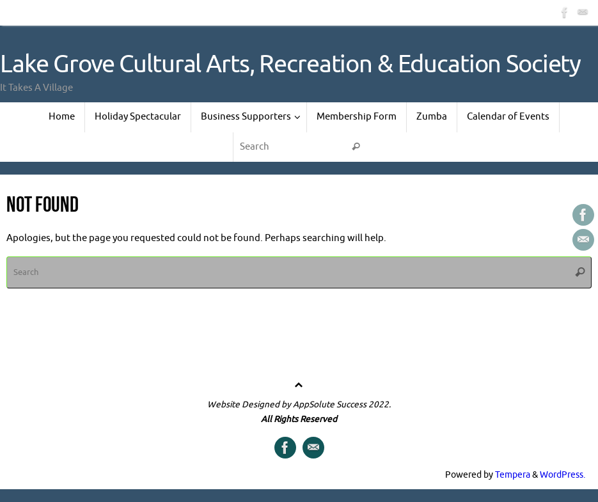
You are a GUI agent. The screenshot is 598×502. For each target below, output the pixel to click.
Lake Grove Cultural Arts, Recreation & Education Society (290, 64)
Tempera (512, 474)
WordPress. (562, 474)
